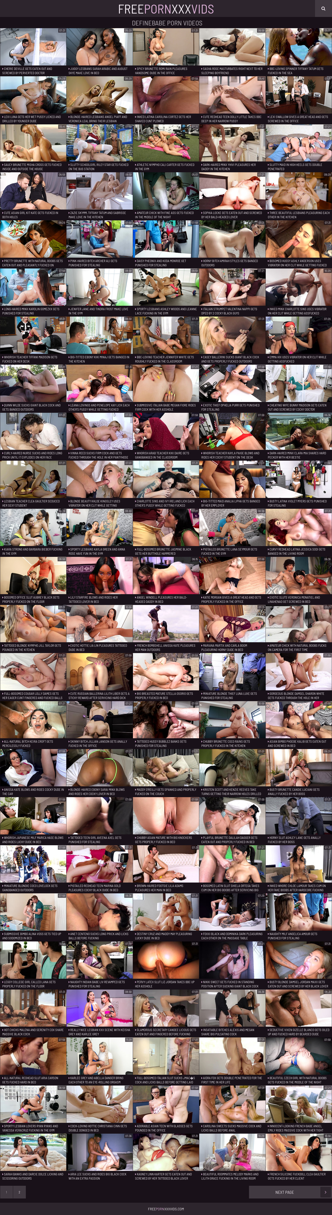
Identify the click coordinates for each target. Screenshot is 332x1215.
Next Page (303, 1192)
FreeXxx (166, 8)
